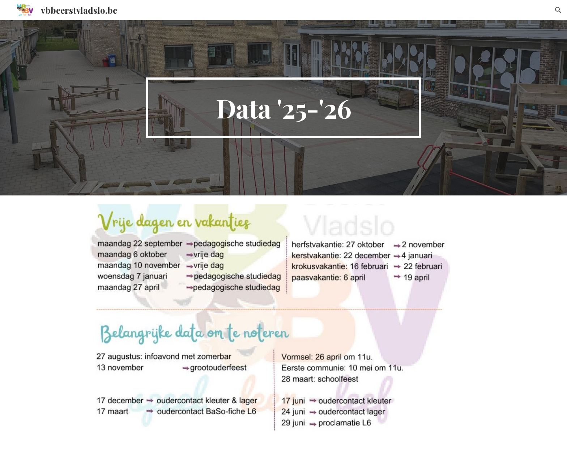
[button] (558, 10)
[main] (283, 107)
